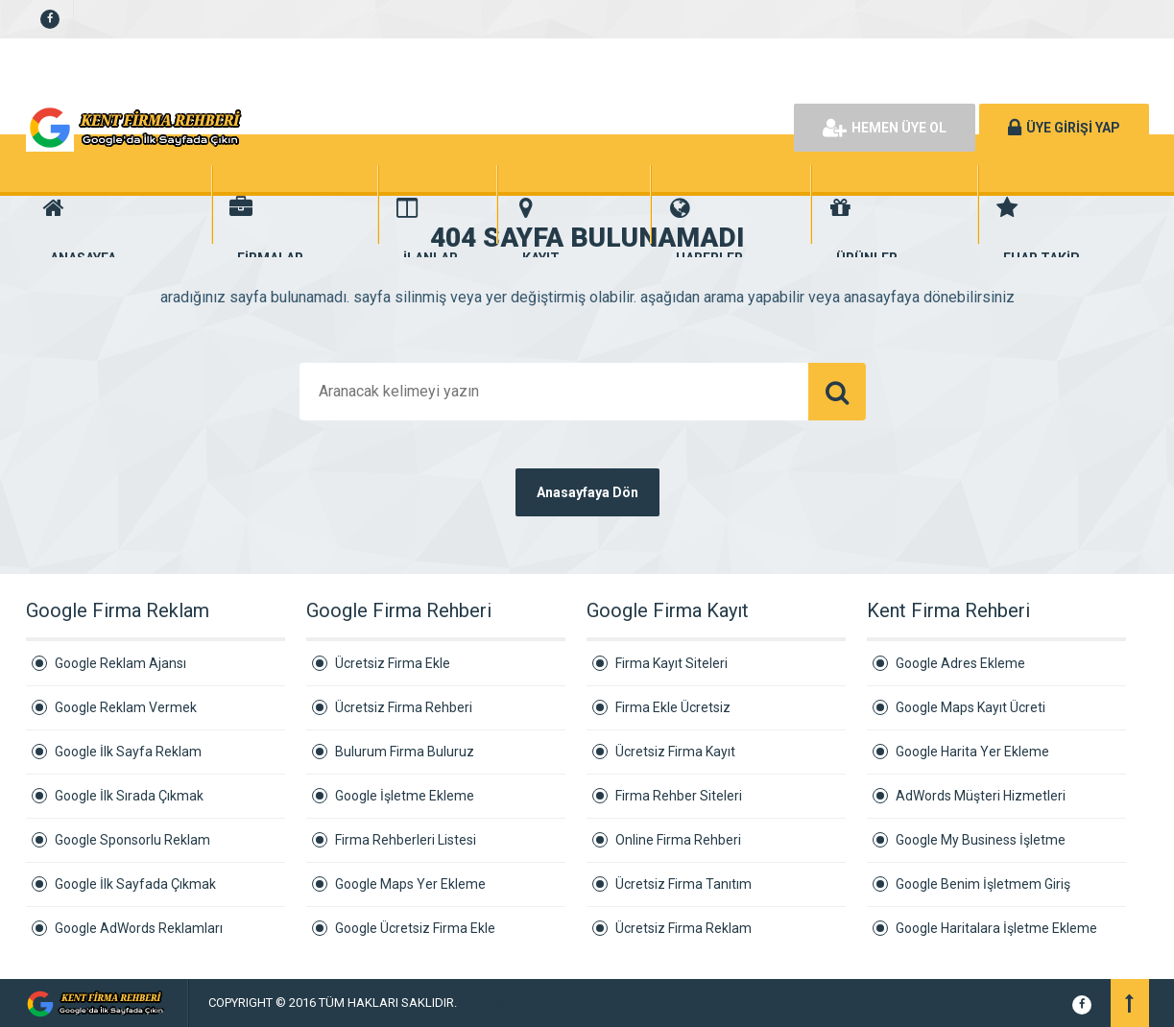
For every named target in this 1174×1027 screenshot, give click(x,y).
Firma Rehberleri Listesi (405, 840)
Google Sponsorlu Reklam (132, 840)
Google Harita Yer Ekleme (972, 751)
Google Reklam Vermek (126, 707)
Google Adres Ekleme (960, 663)
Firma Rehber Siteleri (678, 795)
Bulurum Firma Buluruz (404, 751)
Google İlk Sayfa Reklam (128, 751)
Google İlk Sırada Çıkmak (129, 795)
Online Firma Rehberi (678, 840)
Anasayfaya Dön (587, 492)
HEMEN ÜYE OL (884, 128)
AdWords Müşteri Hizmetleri (981, 795)
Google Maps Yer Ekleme (410, 884)
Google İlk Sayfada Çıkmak (135, 884)
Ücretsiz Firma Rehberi (403, 707)
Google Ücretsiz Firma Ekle (415, 928)
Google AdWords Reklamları (139, 928)
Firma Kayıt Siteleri (671, 663)
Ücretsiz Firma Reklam (683, 928)
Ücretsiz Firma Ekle (392, 663)
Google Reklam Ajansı (120, 663)
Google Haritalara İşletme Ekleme (996, 928)
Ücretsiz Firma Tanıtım (683, 884)
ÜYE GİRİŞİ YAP (1064, 128)
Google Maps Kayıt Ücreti (970, 707)
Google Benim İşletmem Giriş (983, 884)
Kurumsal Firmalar (509, 1002)
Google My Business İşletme (981, 840)
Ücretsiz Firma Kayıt (675, 751)
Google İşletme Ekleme (404, 795)
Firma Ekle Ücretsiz (673, 707)
